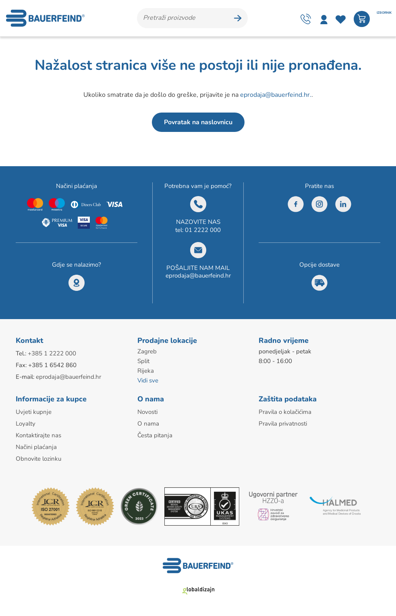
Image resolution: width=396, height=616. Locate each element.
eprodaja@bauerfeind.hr (198, 275)
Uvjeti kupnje (34, 412)
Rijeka (145, 371)
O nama (148, 424)
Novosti (147, 412)
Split (143, 361)
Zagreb (147, 351)
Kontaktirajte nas (38, 435)
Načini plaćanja (36, 447)
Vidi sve (147, 380)
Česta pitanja (154, 435)
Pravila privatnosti (283, 424)
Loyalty (25, 424)
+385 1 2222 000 (52, 353)
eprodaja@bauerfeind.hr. (275, 94)
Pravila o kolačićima (285, 412)
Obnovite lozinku (38, 459)
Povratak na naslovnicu (198, 122)
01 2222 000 (203, 230)
